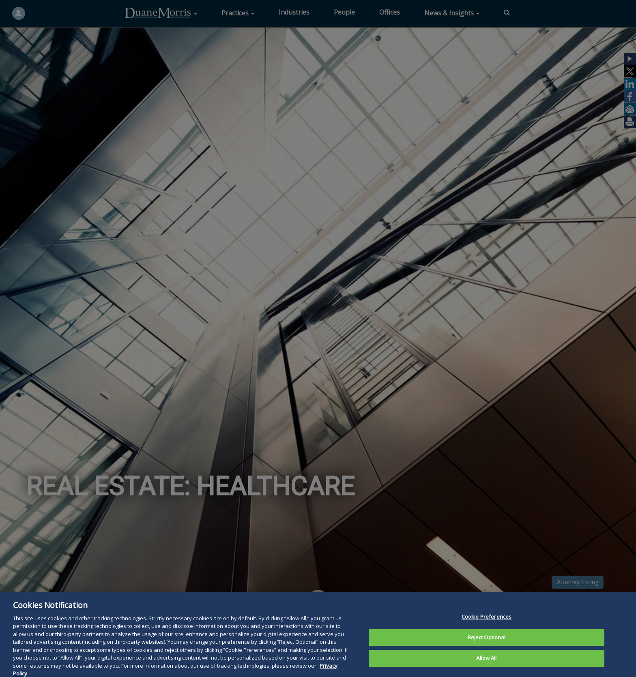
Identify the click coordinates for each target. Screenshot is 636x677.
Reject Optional (487, 651)
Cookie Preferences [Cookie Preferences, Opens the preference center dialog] (486, 630)
